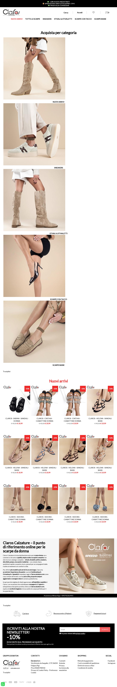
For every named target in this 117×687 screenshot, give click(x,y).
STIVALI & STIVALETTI (63, 19)
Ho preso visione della (73, 633)
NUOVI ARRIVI (17, 19)
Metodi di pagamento (85, 661)
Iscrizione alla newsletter (64, 669)
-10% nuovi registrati (58, 2)
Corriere (25, 614)
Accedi (79, 12)
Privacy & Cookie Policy (39, 670)
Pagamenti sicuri (100, 613)
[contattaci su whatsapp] (3, 684)
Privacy (62, 666)
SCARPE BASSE (100, 19)
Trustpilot (6, 371)
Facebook (111, 661)
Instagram (111, 663)
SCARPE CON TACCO (83, 19)
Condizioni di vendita (85, 668)
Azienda (62, 663)
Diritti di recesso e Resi (86, 666)
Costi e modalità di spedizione (88, 663)
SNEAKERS (47, 19)
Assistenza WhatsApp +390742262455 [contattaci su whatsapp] (58, 596)
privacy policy (80, 633)
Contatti (62, 661)
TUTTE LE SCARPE (32, 19)
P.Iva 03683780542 (38, 668)
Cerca (66, 13)
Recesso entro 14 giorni (62, 613)
